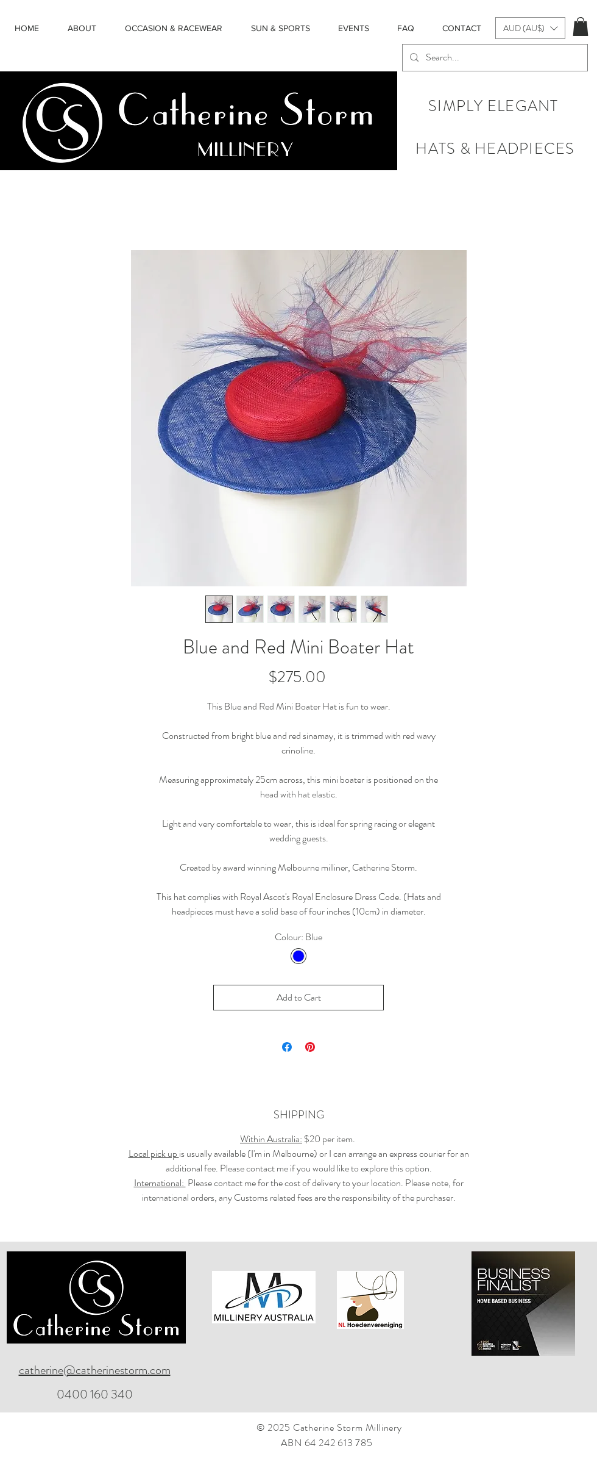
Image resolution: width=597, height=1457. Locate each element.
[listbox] (530, 28)
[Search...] (494, 58)
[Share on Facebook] (287, 1047)
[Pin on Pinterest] (310, 1047)
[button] (530, 28)
